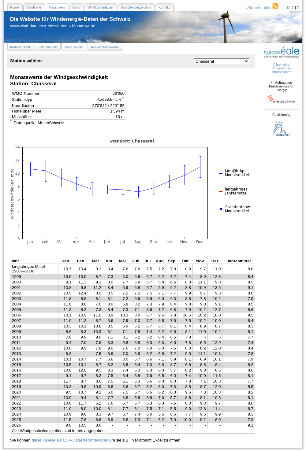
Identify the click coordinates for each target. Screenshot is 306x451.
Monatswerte (83, 26)
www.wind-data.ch (26, 26)
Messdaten (57, 26)
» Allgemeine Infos (262, 7)
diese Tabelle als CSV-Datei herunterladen (70, 440)
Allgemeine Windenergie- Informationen (281, 68)
